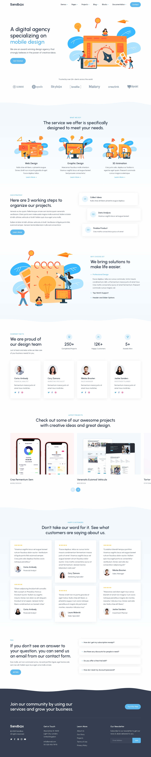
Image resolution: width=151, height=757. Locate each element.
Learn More (30, 177)
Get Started (18, 61)
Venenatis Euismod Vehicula (92, 479)
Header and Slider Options (103, 298)
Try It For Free (133, 707)
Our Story (81, 734)
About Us (80, 731)
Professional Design (100, 274)
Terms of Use (82, 742)
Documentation (118, 4)
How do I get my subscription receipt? (99, 642)
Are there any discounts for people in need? (101, 652)
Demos (63, 4)
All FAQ (15, 672)
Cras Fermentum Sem (21, 479)
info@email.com (50, 742)
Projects (85, 4)
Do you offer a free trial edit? (95, 661)
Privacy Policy (82, 745)
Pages (74, 4)
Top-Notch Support (100, 293)
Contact (135, 5)
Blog (95, 4)
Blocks (104, 4)
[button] (78, 489)
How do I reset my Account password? (99, 670)
